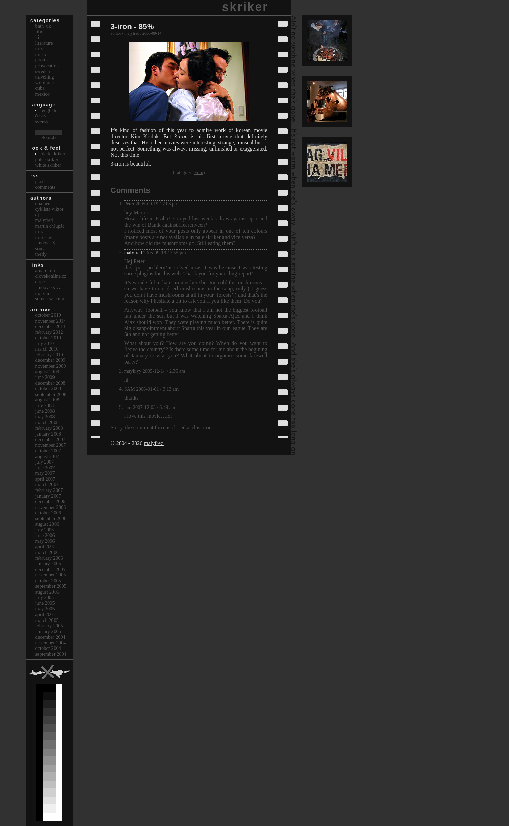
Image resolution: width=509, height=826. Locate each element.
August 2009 (47, 371)
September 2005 (50, 586)
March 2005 (46, 620)
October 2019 (48, 315)
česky (40, 115)
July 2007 (44, 462)
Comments (45, 187)
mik (39, 231)
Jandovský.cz (48, 287)
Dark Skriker (53, 153)
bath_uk (43, 26)
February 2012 (49, 332)
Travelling (44, 77)
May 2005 (45, 608)
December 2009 (50, 360)
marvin (42, 293)
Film (198, 172)
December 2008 (50, 383)
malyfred (133, 252)
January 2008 (48, 434)
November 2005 (50, 575)
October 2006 (48, 512)
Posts (40, 181)
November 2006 (50, 507)
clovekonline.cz (50, 276)
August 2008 (47, 399)
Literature (44, 43)
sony (39, 248)
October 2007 (48, 450)
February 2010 (49, 354)
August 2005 (47, 592)
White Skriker (48, 165)
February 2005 (49, 625)
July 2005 (44, 597)
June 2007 (45, 467)
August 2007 (47, 456)
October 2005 (48, 580)
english (49, 110)
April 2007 (45, 479)
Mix (39, 48)
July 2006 (44, 529)
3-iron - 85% (132, 26)
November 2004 (50, 642)
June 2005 (45, 603)
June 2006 (45, 535)
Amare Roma (46, 270)
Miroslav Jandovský (45, 240)
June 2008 (45, 411)
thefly (41, 254)
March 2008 (46, 422)
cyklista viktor (49, 209)
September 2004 (50, 654)
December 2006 (50, 501)
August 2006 (47, 524)
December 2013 (50, 326)
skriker (245, 6)
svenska (43, 121)
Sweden (42, 71)
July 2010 (44, 343)
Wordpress (45, 82)
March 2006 (46, 552)
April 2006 (45, 546)
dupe (40, 281)
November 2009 (50, 366)
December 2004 (50, 637)
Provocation (47, 65)
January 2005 (48, 631)
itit (38, 37)
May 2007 (45, 473)
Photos (41, 59)
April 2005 (45, 614)
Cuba (39, 88)
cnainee (42, 203)
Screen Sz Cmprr (50, 298)
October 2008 (48, 388)
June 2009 (45, 377)
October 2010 (48, 337)
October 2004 (48, 648)
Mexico (42, 94)
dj (37, 214)
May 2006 (45, 541)
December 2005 (50, 569)
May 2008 (45, 416)
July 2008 (44, 405)
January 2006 (48, 563)
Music (41, 54)
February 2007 (49, 490)
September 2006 (50, 518)
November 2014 (50, 321)
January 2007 (48, 496)
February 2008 (49, 428)
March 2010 (46, 349)
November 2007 (50, 445)
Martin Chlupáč (49, 226)
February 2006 (49, 558)
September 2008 (50, 394)
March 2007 (46, 484)
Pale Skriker (46, 159)
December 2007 (50, 439)
